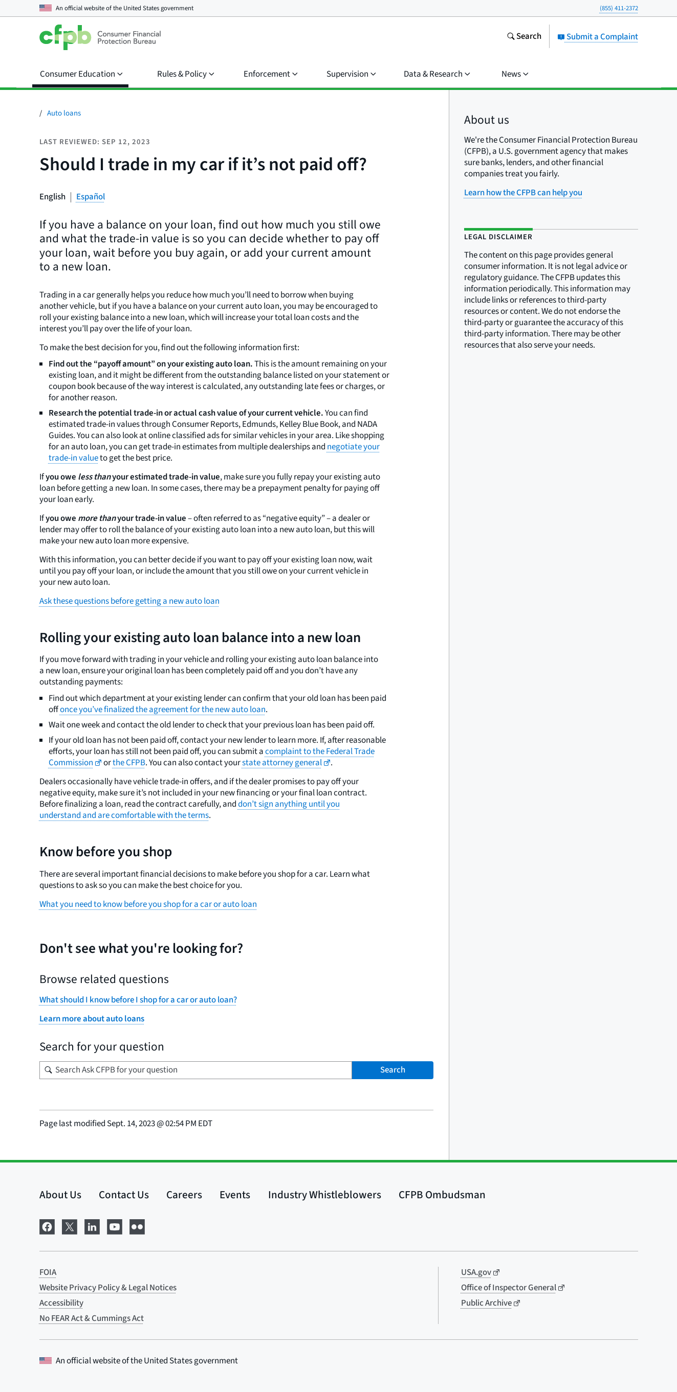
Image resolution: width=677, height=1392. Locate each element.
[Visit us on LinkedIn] (92, 1225)
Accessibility (61, 1303)
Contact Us (124, 1194)
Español (90, 197)
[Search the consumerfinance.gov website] (524, 37)
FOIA (47, 1272)
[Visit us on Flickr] (137, 1225)
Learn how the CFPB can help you (523, 193)
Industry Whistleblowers (324, 1194)
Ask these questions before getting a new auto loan (129, 601)
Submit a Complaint (597, 37)
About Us (60, 1194)
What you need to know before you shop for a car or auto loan (148, 904)
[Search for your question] (195, 1070)
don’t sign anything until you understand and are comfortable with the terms (189, 809)
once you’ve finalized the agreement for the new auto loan (163, 709)
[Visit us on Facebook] (47, 1225)
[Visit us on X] (69, 1225)
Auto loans (64, 113)
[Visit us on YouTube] (114, 1225)
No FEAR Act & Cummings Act (91, 1318)
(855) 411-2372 (619, 8)
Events (235, 1194)
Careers (184, 1194)
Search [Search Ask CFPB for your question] (392, 1070)
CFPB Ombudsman (442, 1194)
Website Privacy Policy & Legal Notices (108, 1288)
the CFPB (129, 763)
